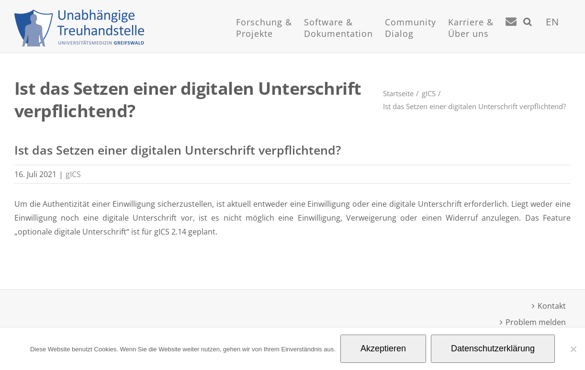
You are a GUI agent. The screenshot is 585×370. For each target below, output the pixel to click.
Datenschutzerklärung (493, 348)
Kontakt (552, 306)
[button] (527, 33)
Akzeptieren (383, 348)
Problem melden (536, 322)
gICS (73, 174)
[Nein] (573, 349)
